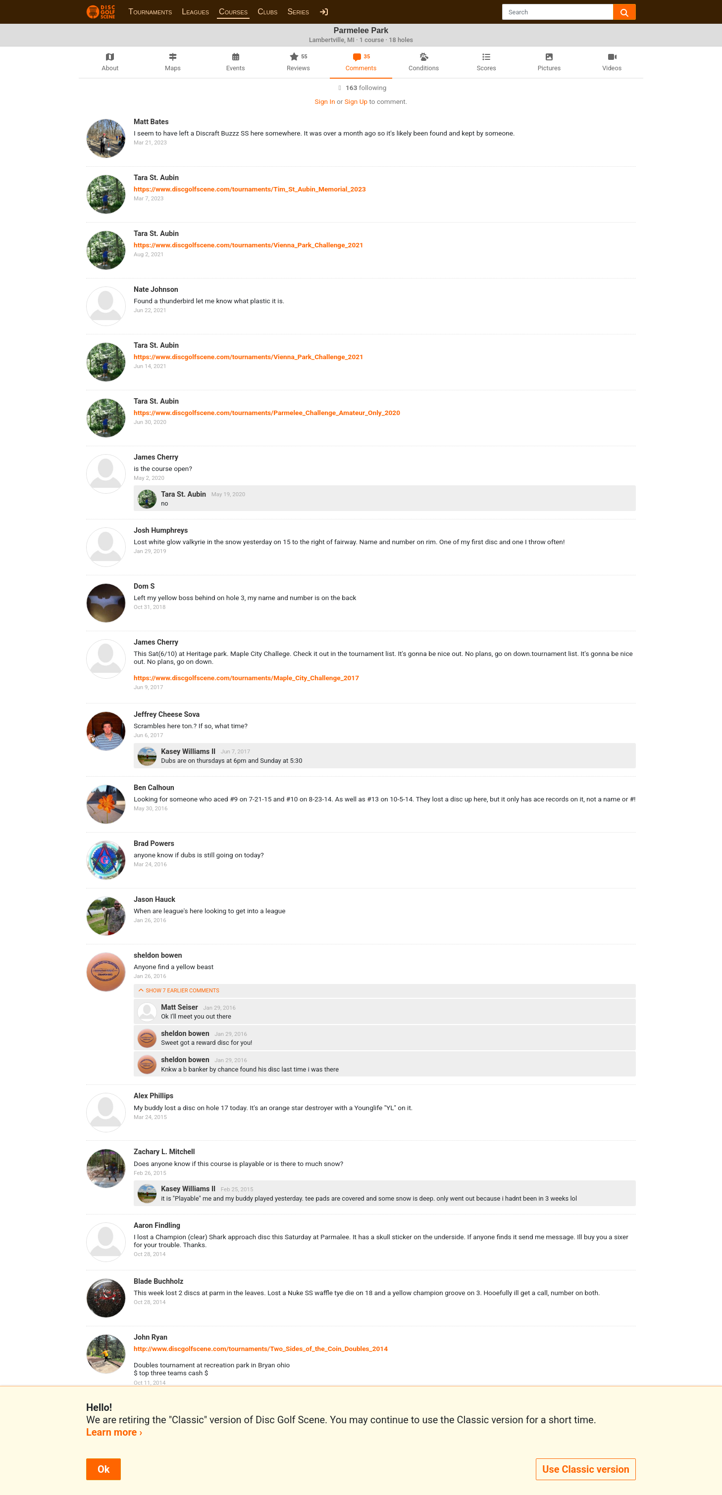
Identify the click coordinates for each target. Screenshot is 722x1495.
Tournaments (150, 11)
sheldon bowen (158, 955)
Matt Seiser (180, 1007)
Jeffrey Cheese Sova (167, 714)
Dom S (144, 586)
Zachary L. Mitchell (164, 1152)
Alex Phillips (153, 1096)
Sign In (325, 101)
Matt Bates (151, 122)
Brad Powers (154, 844)
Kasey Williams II (189, 751)
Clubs (267, 11)
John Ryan (150, 1337)
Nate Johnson (156, 289)
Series (298, 11)
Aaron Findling (157, 1225)
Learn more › (114, 1432)
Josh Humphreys (161, 530)
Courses (233, 11)
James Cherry (156, 457)
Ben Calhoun (154, 788)
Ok (103, 1469)
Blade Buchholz (158, 1281)
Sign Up (356, 101)
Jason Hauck (154, 899)
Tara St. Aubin (156, 178)
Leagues (195, 11)
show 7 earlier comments (178, 990)
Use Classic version (585, 1469)
